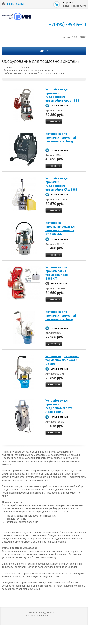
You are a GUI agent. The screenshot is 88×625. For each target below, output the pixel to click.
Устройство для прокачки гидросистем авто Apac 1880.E (59, 406)
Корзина (68, 2)
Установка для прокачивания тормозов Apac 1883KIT (56, 273)
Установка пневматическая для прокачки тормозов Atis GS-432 (60, 228)
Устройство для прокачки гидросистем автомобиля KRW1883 (61, 184)
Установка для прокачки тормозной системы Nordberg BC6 (60, 139)
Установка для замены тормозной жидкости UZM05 (62, 360)
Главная (8, 67)
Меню (44, 51)
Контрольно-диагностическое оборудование (29, 70)
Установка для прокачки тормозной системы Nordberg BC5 (60, 317)
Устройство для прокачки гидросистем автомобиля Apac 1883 (62, 95)
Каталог (25, 67)
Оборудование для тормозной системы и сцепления (34, 73)
